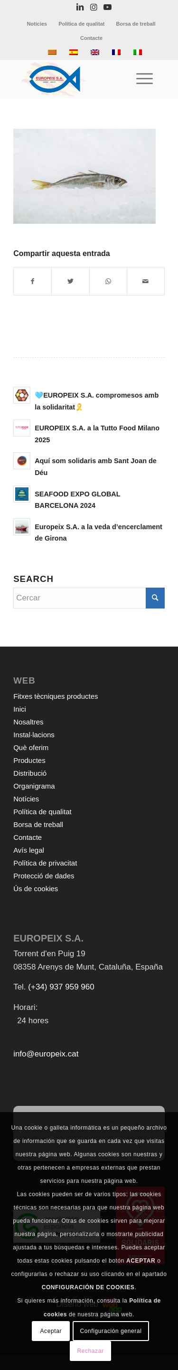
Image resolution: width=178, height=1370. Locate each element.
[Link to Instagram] (93, 7)
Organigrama (34, 786)
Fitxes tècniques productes (55, 696)
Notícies (37, 24)
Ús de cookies (35, 889)
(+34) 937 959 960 (61, 986)
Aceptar (51, 1331)
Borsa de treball (135, 24)
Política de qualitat (81, 24)
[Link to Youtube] (107, 7)
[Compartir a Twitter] (70, 281)
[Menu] (140, 79)
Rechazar (90, 1351)
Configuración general (110, 1331)
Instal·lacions (34, 735)
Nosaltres (28, 722)
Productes (29, 760)
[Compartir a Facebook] (32, 281)
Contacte (91, 38)
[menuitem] (37, 23)
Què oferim (30, 747)
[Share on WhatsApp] (108, 281)
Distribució (30, 773)
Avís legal (28, 850)
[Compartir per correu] (145, 281)
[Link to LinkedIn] (79, 7)
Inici (19, 709)
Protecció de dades (43, 876)
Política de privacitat (45, 863)
